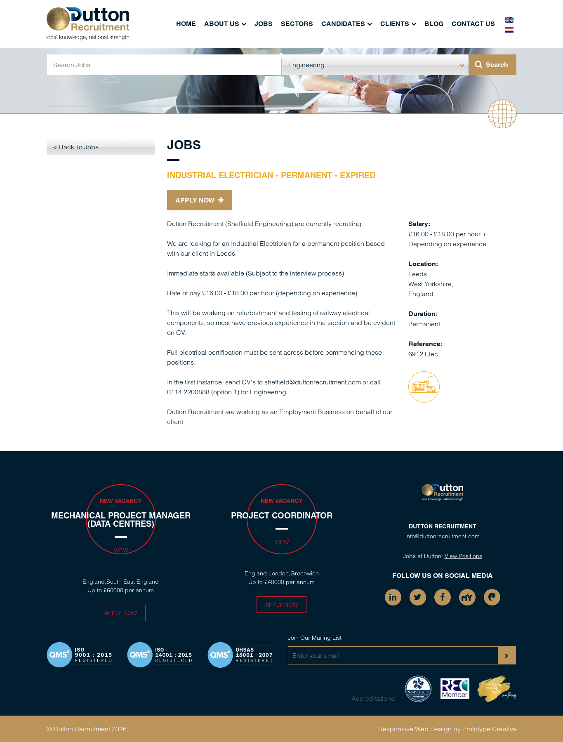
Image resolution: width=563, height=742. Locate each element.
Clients (394, 24)
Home (186, 24)
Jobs (263, 24)
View (121, 550)
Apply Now (199, 200)
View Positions (463, 556)
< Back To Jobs (76, 147)
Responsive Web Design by (419, 729)
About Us (221, 24)
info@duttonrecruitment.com (442, 536)
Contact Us (473, 24)
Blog (433, 24)
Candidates (343, 24)
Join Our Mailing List (315, 637)
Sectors (297, 24)
